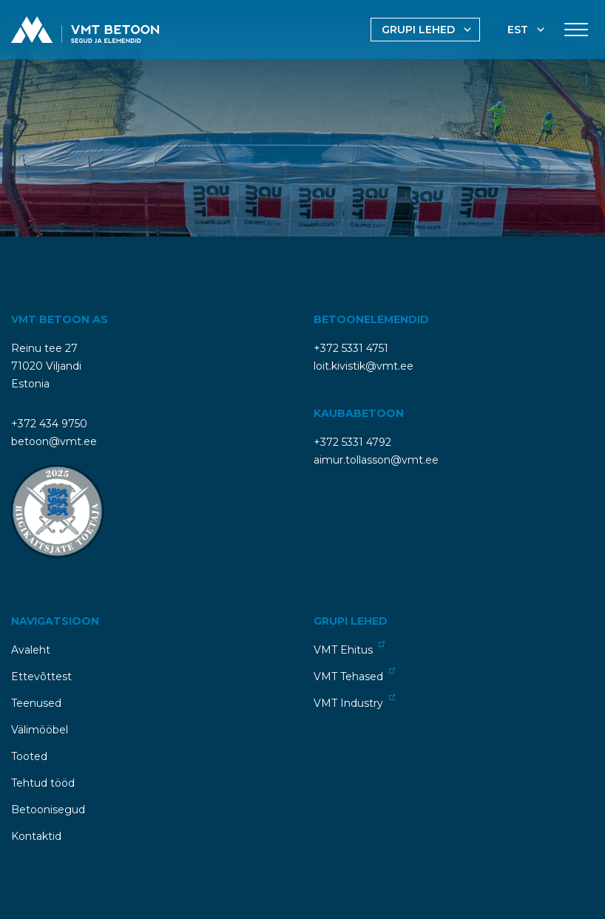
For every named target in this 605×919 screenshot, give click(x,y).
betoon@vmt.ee (54, 441)
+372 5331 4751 (351, 348)
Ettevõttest (41, 676)
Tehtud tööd (43, 783)
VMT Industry (354, 702)
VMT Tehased (354, 675)
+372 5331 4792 (352, 442)
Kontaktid (36, 836)
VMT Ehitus (349, 649)
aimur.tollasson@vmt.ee (376, 460)
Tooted (29, 756)
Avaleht (30, 650)
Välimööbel (39, 729)
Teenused (36, 703)
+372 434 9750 (49, 423)
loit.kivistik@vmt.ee (363, 366)
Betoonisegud (48, 809)
